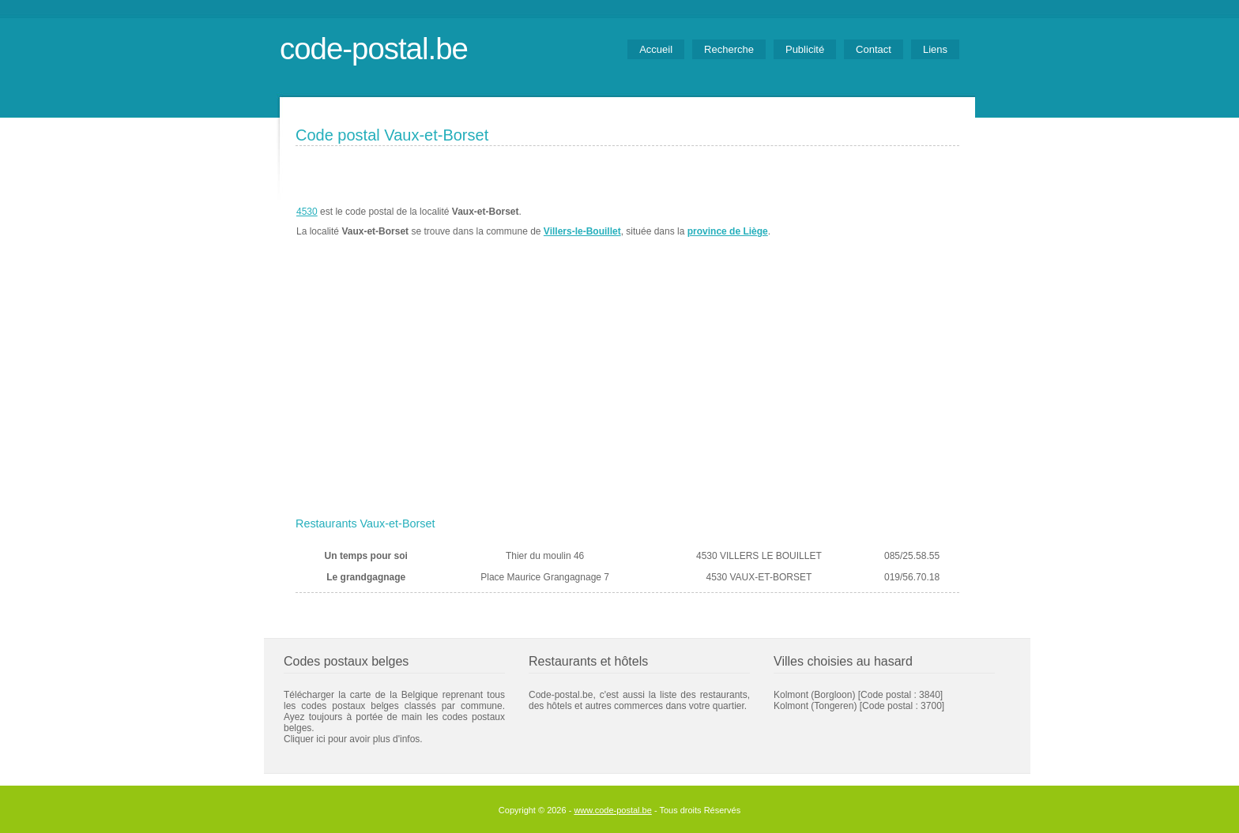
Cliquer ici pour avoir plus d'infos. (353, 739)
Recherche (729, 49)
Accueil (655, 49)
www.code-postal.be (612, 810)
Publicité (804, 49)
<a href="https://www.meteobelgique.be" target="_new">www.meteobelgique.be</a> (869, 222)
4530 (307, 211)
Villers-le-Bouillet (582, 231)
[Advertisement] (627, 392)
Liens (935, 49)
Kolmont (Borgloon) (814, 694)
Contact (873, 49)
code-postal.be (374, 49)
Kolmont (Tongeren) (815, 705)
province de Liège (727, 231)
